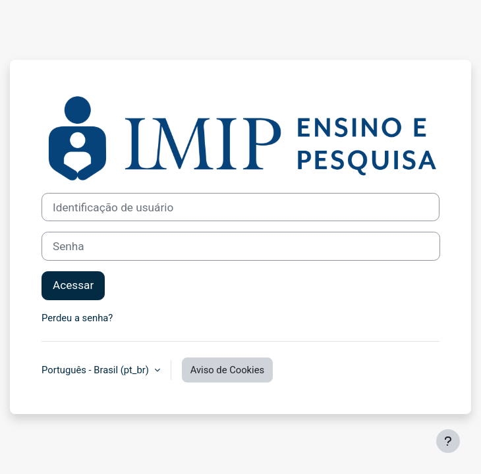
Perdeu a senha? (77, 318)
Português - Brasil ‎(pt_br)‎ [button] (97, 370)
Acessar (73, 285)
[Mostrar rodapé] (448, 441)
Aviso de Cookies (227, 370)
